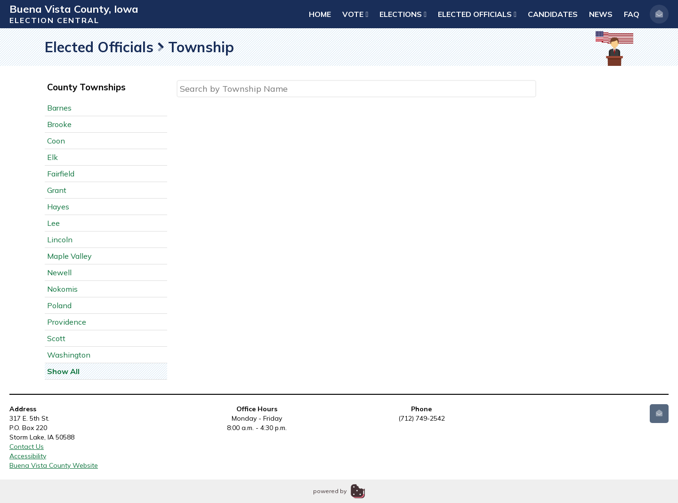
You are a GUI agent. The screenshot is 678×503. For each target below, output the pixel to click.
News (601, 14)
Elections (403, 14)
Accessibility (27, 456)
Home (320, 14)
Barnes (59, 107)
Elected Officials (477, 14)
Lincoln (60, 239)
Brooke (59, 124)
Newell (59, 272)
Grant (56, 190)
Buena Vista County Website (53, 465)
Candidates (553, 14)
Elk (52, 157)
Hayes (58, 206)
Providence (66, 322)
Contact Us (26, 446)
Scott (56, 338)
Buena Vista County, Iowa (73, 9)
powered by (330, 491)
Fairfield (60, 173)
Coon (56, 140)
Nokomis (62, 289)
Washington (68, 354)
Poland (59, 305)
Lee (53, 223)
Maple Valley (69, 256)
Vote (355, 14)
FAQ (631, 14)
